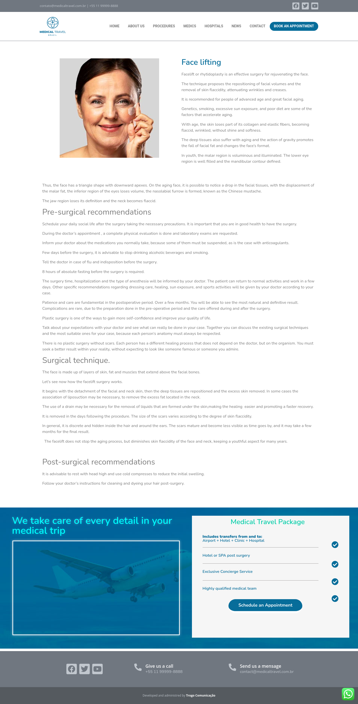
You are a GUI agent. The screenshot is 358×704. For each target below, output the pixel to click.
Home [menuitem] (115, 26)
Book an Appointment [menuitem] (294, 26)
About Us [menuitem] (136, 26)
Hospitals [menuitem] (214, 26)
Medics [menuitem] (189, 26)
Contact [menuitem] (257, 26)
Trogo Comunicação (200, 695)
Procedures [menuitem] (164, 26)
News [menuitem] (236, 26)
